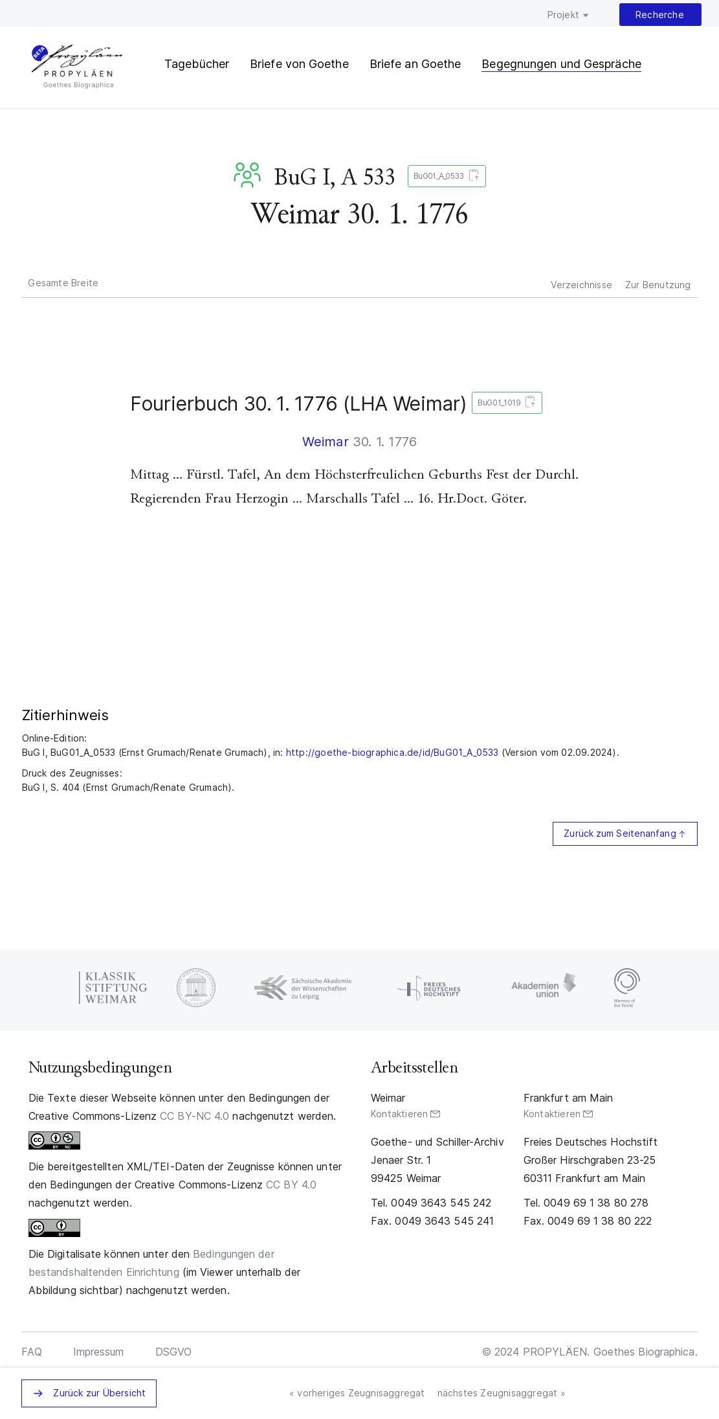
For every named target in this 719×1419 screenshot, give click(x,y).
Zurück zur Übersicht (99, 1392)
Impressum (98, 1351)
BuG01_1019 (504, 403)
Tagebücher (196, 64)
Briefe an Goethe (415, 64)
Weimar (325, 441)
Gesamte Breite (63, 282)
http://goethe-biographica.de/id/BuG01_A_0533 (392, 752)
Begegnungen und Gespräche (561, 64)
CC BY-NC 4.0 (194, 1115)
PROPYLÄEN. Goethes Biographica (77, 68)
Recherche (660, 14)
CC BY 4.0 (291, 1184)
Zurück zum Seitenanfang (620, 833)
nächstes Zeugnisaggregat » (501, 1392)
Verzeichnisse (581, 284)
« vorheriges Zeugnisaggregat (357, 1392)
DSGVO (173, 1351)
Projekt (563, 14)
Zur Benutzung (658, 284)
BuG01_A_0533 (444, 176)
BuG (250, 175)
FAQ (31, 1351)
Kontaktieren (399, 1113)
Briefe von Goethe (299, 64)
